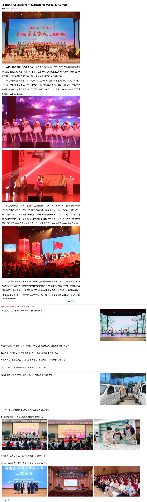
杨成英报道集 (29, 306)
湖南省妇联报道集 (8, 306)
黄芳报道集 (19, 306)
